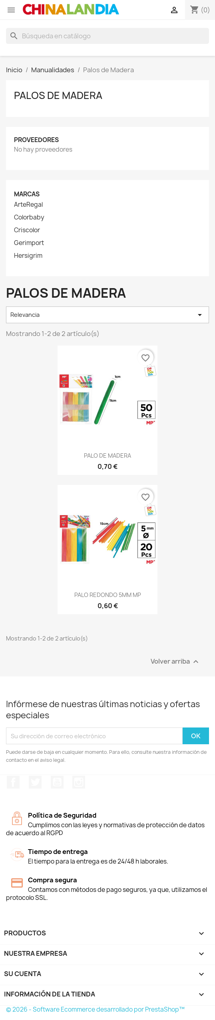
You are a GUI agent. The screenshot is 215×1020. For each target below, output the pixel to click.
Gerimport (29, 243)
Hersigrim (28, 256)
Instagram (78, 782)
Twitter (35, 782)
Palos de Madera (58, 95)
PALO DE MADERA (107, 455)
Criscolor (27, 230)
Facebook (13, 782)
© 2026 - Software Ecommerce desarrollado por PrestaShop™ (95, 1009)
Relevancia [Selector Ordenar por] (107, 315)
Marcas (27, 194)
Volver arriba (176, 662)
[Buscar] (107, 36)
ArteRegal (28, 205)
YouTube (57, 782)
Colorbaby (29, 217)
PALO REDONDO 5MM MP (107, 595)
